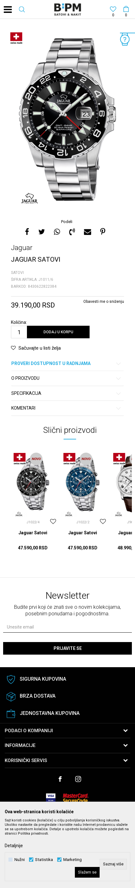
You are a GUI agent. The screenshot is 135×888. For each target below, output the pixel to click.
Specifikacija (66, 393)
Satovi (17, 272)
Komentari (66, 408)
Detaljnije (14, 845)
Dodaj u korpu (58, 332)
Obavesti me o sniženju (103, 301)
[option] (67, 119)
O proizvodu (66, 378)
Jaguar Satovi (32, 532)
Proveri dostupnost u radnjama (66, 363)
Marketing (72, 859)
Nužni (19, 859)
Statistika (44, 859)
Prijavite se (68, 648)
